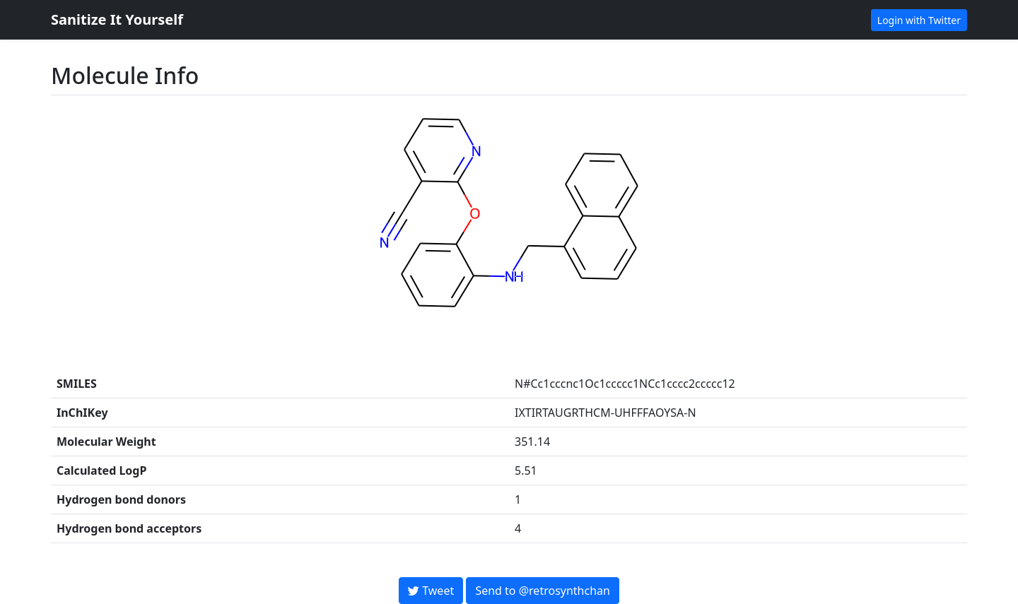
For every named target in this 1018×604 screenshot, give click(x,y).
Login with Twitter (919, 20)
